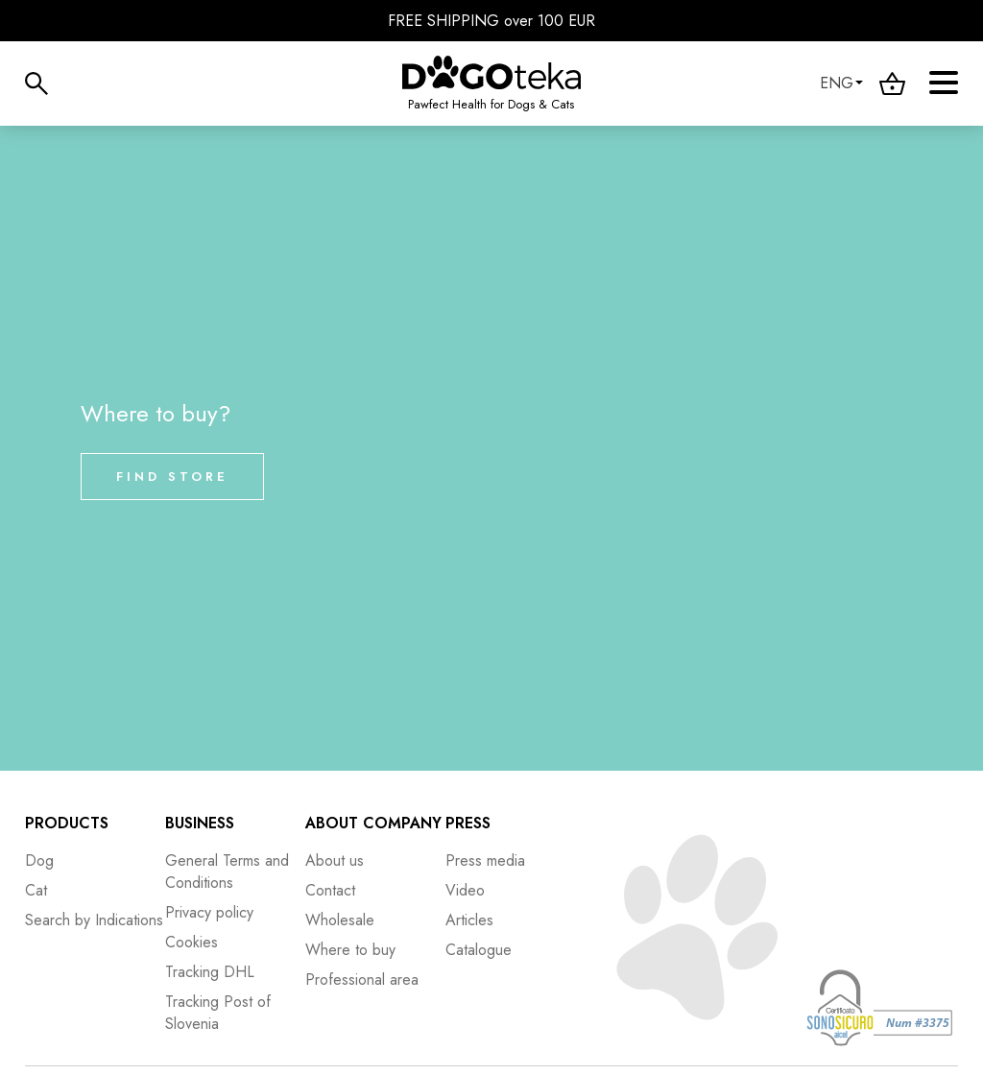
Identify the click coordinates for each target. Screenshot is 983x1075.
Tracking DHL (209, 972)
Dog (39, 860)
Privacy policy (209, 912)
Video (465, 890)
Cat (36, 890)
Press (468, 823)
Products (66, 823)
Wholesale (339, 920)
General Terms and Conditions (227, 871)
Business (199, 823)
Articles (469, 920)
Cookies (191, 942)
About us (334, 860)
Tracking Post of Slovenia (218, 1013)
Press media (485, 860)
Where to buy (350, 950)
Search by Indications (94, 920)
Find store (172, 476)
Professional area (362, 979)
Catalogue (478, 950)
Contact (330, 890)
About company (373, 823)
